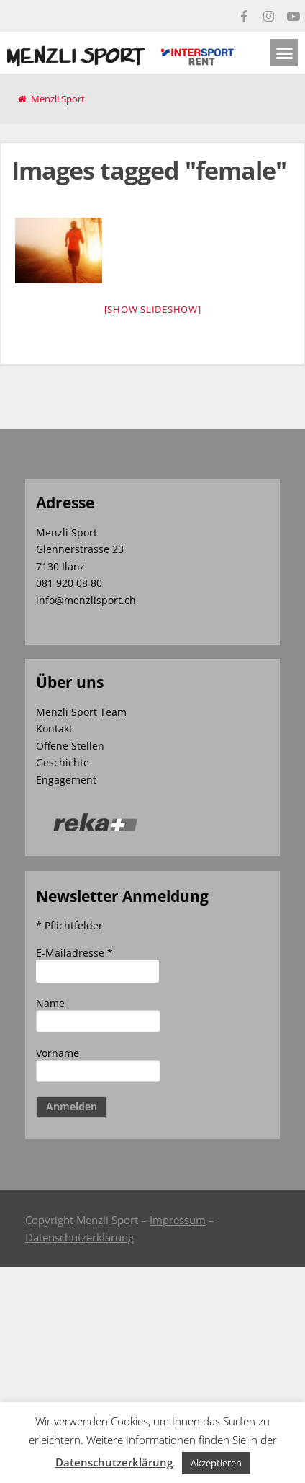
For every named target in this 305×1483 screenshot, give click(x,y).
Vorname (57, 1053)
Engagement (66, 780)
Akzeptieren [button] (216, 1462)
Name (50, 1003)
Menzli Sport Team (81, 712)
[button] (284, 52)
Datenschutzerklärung (79, 1237)
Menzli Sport (58, 98)
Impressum (178, 1220)
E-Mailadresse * (74, 953)
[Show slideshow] (152, 309)
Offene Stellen (70, 746)
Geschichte (62, 762)
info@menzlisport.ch (86, 600)
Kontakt (54, 728)
